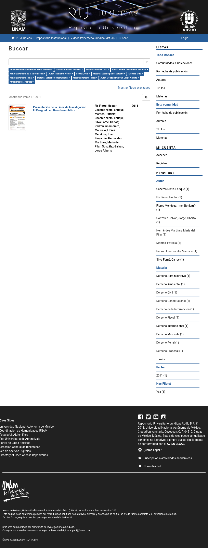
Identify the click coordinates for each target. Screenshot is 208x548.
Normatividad (150, 466)
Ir (147, 61)
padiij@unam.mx (81, 530)
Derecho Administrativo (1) (173, 275)
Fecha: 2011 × (83, 73)
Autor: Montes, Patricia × (22, 82)
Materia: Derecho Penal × (22, 77)
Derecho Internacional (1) (172, 325)
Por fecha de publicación (172, 71)
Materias (162, 96)
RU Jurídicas (24, 38)
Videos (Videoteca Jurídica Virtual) (93, 38)
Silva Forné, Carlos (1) (170, 259)
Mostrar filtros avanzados (134, 87)
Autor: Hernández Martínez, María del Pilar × (31, 69)
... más (160, 359)
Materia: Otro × (136, 73)
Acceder (161, 155)
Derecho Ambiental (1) (170, 284)
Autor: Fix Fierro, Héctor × (61, 73)
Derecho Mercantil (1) (170, 334)
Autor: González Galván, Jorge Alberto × (120, 77)
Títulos (160, 88)
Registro (161, 163)
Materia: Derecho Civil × (97, 69)
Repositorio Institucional (51, 38)
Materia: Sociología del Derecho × (109, 73)
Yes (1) (160, 391)
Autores (161, 79)
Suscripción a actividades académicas (165, 458)
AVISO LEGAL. (176, 443)
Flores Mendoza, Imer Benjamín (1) (176, 207)
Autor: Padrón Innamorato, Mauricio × (130, 69)
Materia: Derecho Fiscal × (85, 77)
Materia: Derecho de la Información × (27, 73)
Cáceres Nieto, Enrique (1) (172, 189)
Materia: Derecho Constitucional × (53, 77)
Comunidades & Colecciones (174, 63)
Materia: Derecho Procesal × (69, 69)
